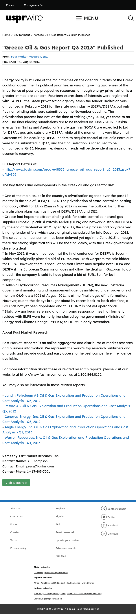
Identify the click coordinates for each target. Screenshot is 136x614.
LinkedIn (109, 533)
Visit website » (16, 483)
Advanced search (65, 548)
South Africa (56, 599)
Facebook (110, 525)
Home (6, 35)
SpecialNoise (74, 608)
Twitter (108, 517)
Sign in (59, 516)
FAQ (58, 524)
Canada (47, 593)
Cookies (14, 532)
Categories (33, 5)
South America (73, 583)
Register (60, 508)
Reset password (65, 532)
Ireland (55, 593)
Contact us (16, 516)
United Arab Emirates (77, 593)
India (62, 593)
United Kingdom (41, 599)
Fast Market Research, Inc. (29, 56)
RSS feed (61, 555)
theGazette (62, 572)
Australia (38, 593)
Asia (43, 583)
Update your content (68, 540)
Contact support (113, 508)
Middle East (59, 583)
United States (88, 583)
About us (15, 508)
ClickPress (38, 572)
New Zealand (94, 593)
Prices (10, 5)
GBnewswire (50, 572)
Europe (49, 583)
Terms (13, 540)
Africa (36, 583)
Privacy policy (18, 548)
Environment (22, 35)
